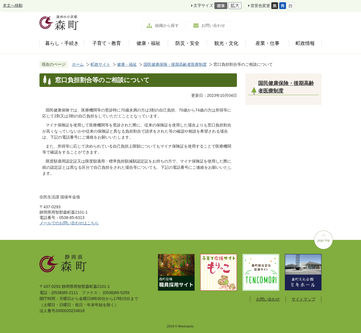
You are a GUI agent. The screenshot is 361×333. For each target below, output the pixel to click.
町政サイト (100, 64)
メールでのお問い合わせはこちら (69, 223)
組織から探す (167, 25)
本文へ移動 (13, 5)
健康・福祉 (127, 64)
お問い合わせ (213, 25)
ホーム (78, 64)
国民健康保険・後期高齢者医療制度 (175, 64)
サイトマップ (303, 299)
